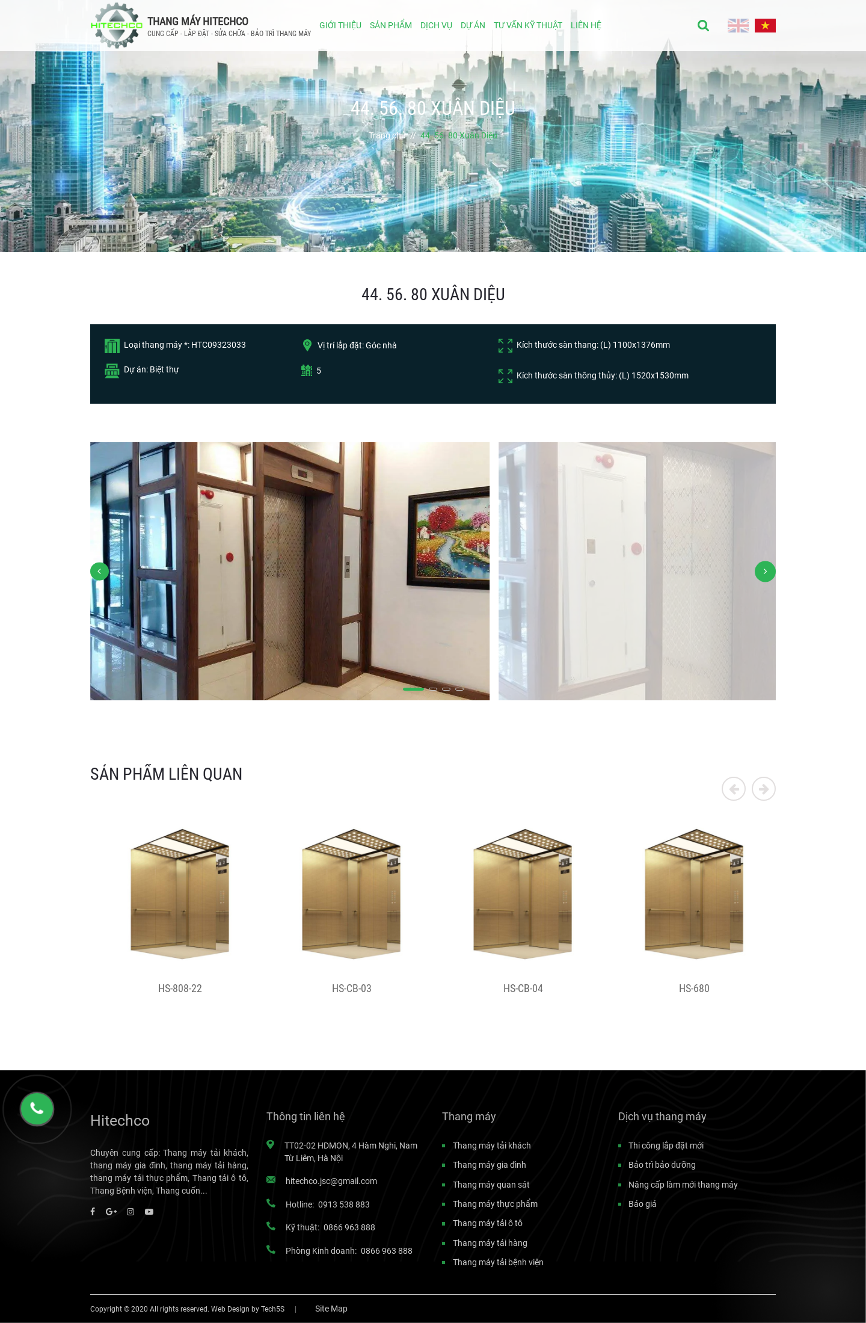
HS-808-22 (180, 988)
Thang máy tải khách (492, 1145)
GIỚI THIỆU (340, 25)
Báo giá (642, 1204)
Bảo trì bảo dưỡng (662, 1165)
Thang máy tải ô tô (488, 1223)
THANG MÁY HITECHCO (197, 21)
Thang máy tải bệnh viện (498, 1262)
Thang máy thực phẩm (495, 1204)
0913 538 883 (344, 1204)
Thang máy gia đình (489, 1165)
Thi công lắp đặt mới (666, 1145)
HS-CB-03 (352, 988)
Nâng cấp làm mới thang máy (683, 1184)
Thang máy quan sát (491, 1184)
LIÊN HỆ (586, 25)
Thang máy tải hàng (490, 1243)
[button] (413, 689)
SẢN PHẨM (391, 25)
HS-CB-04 (523, 988)
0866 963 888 (349, 1227)
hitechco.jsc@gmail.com (331, 1181)
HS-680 (694, 988)
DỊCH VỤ (436, 25)
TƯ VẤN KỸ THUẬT (528, 25)
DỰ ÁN (473, 25)
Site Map (331, 1308)
